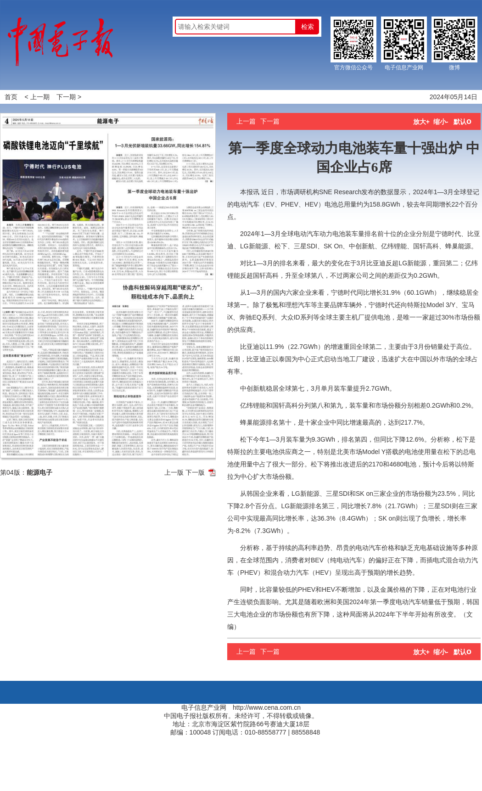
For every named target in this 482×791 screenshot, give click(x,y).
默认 (462, 121)
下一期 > (68, 97)
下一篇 (270, 121)
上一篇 (246, 121)
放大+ (421, 121)
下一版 (195, 472)
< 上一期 (37, 97)
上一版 (174, 472)
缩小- (440, 121)
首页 (11, 97)
